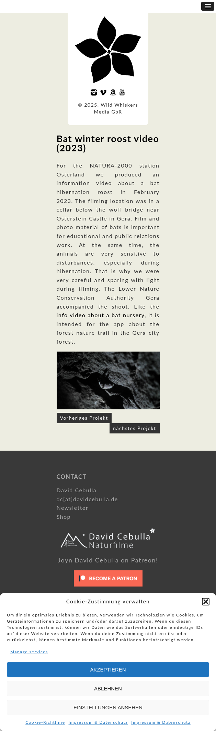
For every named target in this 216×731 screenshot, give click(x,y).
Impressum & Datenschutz (98, 722)
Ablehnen (108, 688)
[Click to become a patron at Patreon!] (108, 588)
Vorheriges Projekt (84, 418)
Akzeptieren (108, 670)
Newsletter (73, 507)
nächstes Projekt (134, 428)
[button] (205, 601)
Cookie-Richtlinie (45, 722)
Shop (64, 516)
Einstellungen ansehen (108, 707)
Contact (72, 476)
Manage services (29, 651)
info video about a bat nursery (101, 315)
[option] (108, 381)
